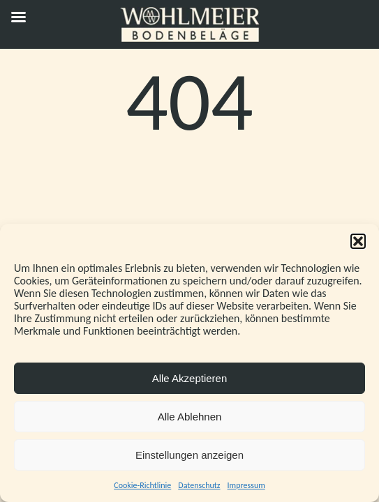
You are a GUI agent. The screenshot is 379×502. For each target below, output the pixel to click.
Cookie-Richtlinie (142, 485)
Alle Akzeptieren (190, 378)
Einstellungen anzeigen (189, 455)
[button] (358, 241)
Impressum (246, 485)
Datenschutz (199, 485)
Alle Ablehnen (190, 417)
